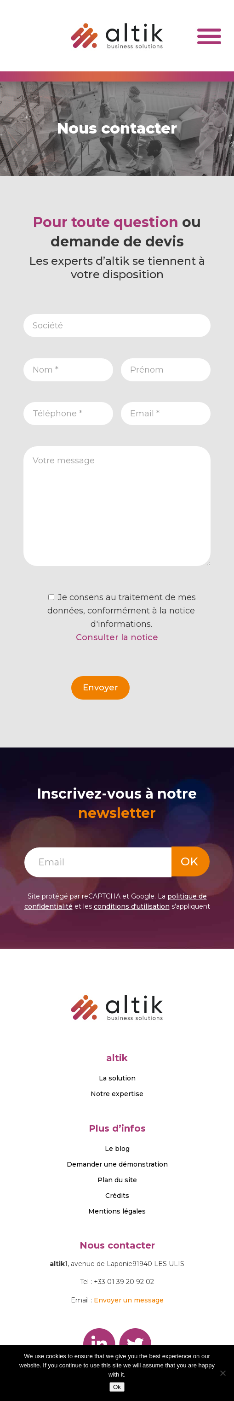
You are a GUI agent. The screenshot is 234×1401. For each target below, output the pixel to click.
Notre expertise (117, 1094)
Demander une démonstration (117, 1164)
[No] (222, 1373)
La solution (117, 1078)
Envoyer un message (129, 1300)
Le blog (117, 1148)
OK (189, 861)
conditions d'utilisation (132, 906)
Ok (117, 1386)
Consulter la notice (117, 637)
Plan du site (117, 1180)
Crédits (117, 1195)
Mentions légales (117, 1211)
